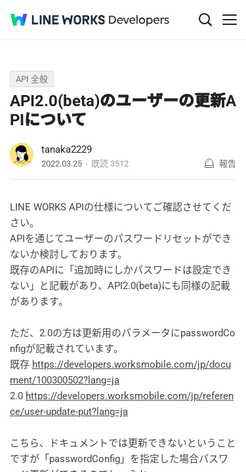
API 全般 (32, 79)
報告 (227, 163)
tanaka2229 (66, 149)
